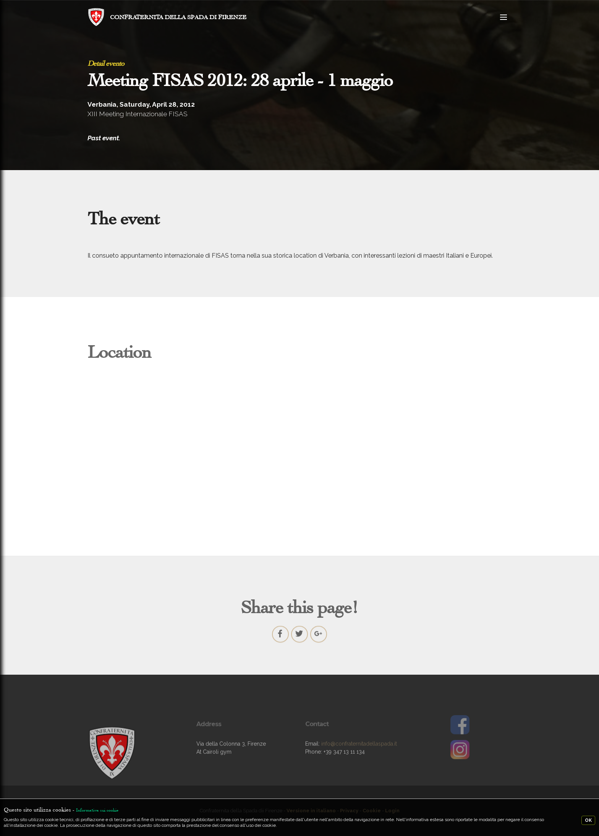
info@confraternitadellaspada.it (359, 752)
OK (588, 820)
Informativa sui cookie (97, 810)
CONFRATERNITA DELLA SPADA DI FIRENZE (178, 17)
